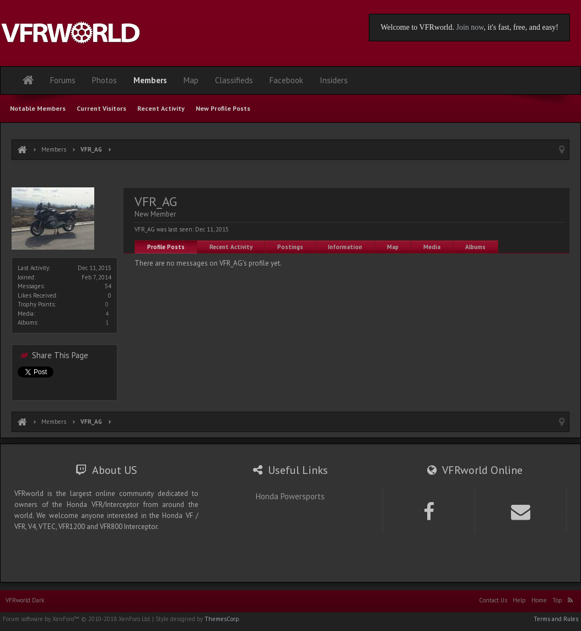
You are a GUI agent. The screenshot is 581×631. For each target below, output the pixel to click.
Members (150, 80)
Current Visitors (101, 108)
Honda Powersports (290, 496)
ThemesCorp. (222, 619)
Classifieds (234, 80)
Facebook (286, 80)
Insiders (334, 80)
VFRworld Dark (25, 600)
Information (345, 247)
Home (539, 600)
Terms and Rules (556, 619)
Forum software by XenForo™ (76, 619)
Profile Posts (166, 247)
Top (557, 600)
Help (519, 600)
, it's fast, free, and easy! (521, 27)
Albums (475, 247)
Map (393, 247)
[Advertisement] (290, 175)
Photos (104, 80)
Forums (63, 80)
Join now (469, 27)
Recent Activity (230, 247)
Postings (290, 247)
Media (431, 247)
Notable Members (38, 108)
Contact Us (493, 600)
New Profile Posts (223, 108)
